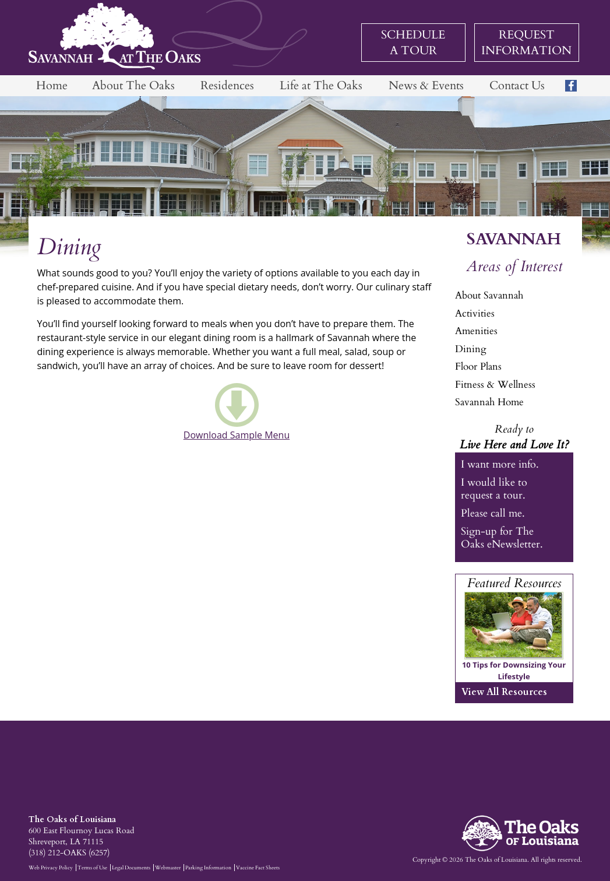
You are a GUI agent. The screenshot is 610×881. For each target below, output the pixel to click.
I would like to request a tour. (494, 488)
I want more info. (500, 464)
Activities (475, 313)
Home (52, 85)
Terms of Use (92, 867)
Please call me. (493, 513)
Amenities (476, 331)
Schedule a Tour (413, 42)
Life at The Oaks (321, 85)
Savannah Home (489, 402)
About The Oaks (133, 85)
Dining (470, 349)
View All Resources (504, 692)
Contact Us (517, 85)
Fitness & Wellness (495, 384)
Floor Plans (478, 366)
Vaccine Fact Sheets (258, 867)
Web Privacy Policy (51, 867)
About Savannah (489, 295)
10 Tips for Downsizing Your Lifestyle (514, 670)
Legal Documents (131, 867)
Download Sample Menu (237, 435)
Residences (227, 85)
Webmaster (168, 867)
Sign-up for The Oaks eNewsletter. (502, 537)
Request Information (526, 42)
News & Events (426, 85)
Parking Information (208, 867)
